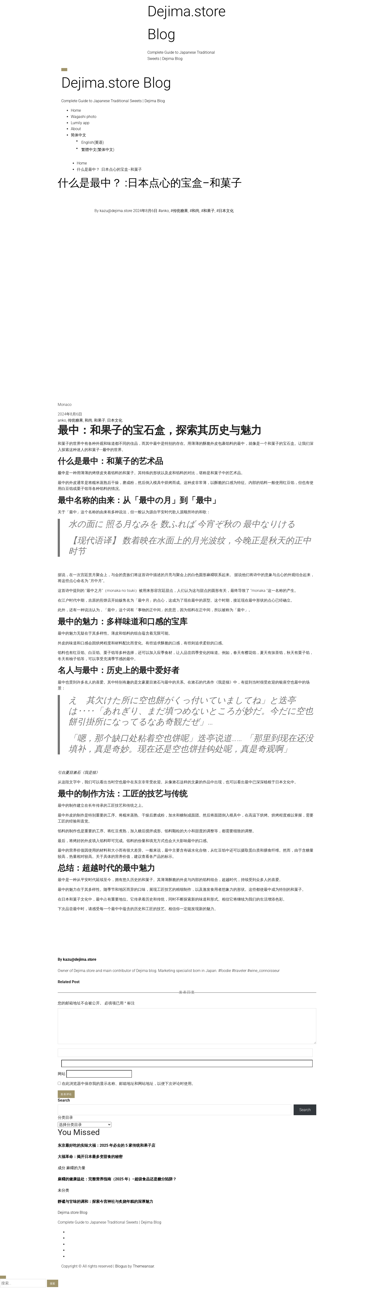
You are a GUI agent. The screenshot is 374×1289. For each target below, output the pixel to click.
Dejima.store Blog (116, 82)
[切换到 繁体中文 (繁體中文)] (196, 150)
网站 (61, 1074)
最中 (106, 449)
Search (64, 1100)
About (76, 129)
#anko (163, 211)
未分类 (63, 1190)
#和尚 (194, 211)
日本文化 (114, 420)
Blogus (121, 1266)
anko (62, 420)
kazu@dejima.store (116, 211)
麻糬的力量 (75, 1168)
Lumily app (80, 123)
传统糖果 (75, 420)
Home (76, 110)
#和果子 (208, 211)
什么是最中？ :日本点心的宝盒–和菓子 (150, 182)
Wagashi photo (83, 116)
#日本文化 (225, 211)
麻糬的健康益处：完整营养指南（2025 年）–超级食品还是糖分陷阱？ (117, 1179)
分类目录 (65, 1117)
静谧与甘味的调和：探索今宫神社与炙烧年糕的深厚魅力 (105, 1201)
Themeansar (143, 1266)
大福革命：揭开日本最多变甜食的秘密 (90, 1156)
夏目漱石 (73, 772)
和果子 (99, 420)
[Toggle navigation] (64, 69)
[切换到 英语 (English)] (196, 142)
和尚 (88, 420)
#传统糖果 (179, 211)
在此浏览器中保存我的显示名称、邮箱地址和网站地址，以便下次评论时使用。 (128, 1083)
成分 (62, 1168)
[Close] (3, 1277)
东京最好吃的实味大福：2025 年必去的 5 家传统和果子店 (106, 1145)
